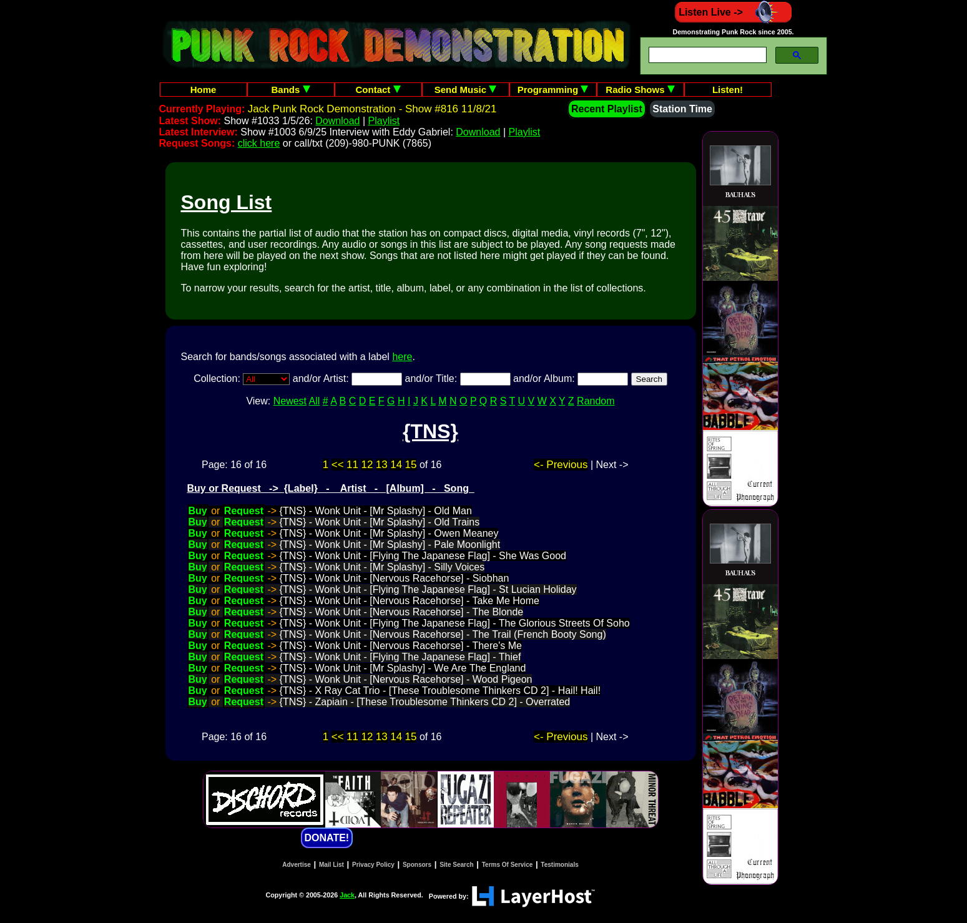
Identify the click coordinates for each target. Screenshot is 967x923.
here (402, 356)
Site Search (456, 864)
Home (203, 89)
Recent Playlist (606, 109)
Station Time (682, 109)
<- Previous (560, 465)
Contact (378, 89)
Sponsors (417, 864)
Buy (198, 510)
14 (396, 465)
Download (337, 120)
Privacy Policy (373, 864)
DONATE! (327, 838)
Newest (290, 401)
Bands (290, 89)
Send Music (465, 89)
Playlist (384, 120)
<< (337, 465)
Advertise (296, 864)
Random (595, 401)
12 (367, 465)
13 (382, 465)
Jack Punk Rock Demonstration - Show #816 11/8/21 (372, 109)
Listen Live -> (733, 12)
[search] (706, 55)
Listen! (727, 89)
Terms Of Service (507, 864)
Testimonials (559, 864)
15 (411, 465)
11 (352, 465)
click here (259, 143)
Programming (553, 89)
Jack (347, 895)
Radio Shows (640, 89)
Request (243, 510)
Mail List (331, 864)
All (314, 401)
